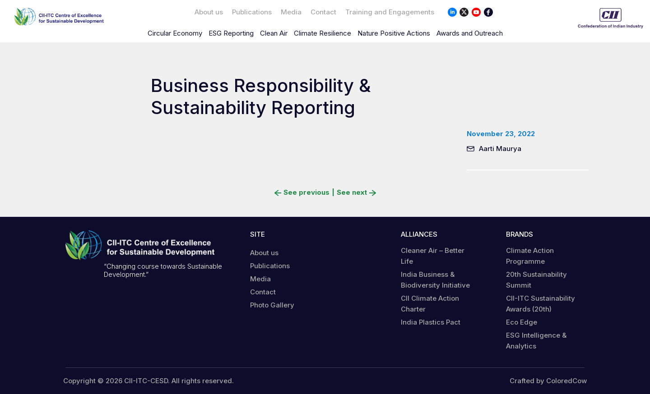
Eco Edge (521, 322)
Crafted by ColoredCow (548, 381)
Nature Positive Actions (394, 33)
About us (209, 12)
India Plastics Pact (430, 322)
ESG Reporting (231, 33)
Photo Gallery (272, 305)
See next (356, 192)
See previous (302, 192)
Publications (252, 12)
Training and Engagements (389, 12)
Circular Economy (175, 33)
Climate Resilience (322, 33)
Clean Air (274, 33)
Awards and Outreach (469, 33)
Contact (323, 12)
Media (291, 12)
